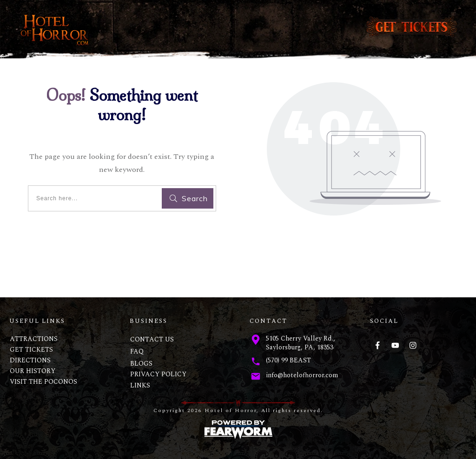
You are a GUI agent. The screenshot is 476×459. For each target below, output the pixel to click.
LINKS (140, 385)
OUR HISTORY (32, 371)
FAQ (137, 351)
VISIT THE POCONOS (43, 382)
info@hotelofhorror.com (302, 375)
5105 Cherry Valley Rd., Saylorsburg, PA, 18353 (300, 343)
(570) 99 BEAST (288, 360)
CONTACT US (152, 339)
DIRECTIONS (30, 360)
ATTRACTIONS (34, 339)
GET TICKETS (31, 349)
